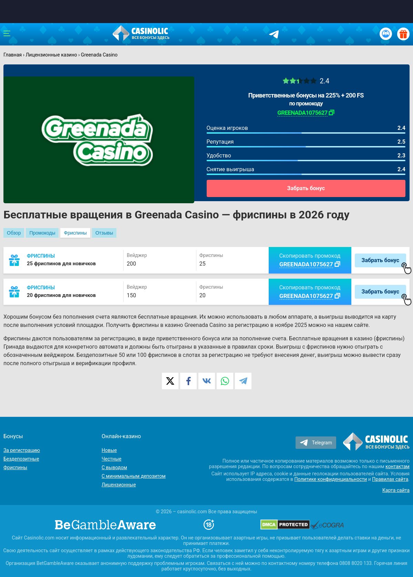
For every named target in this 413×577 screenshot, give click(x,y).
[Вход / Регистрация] (386, 34)
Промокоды (42, 233)
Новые (109, 450)
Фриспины (75, 233)
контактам (397, 466)
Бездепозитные (21, 459)
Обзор (14, 233)
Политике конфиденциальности (331, 479)
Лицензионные (119, 484)
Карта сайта (396, 490)
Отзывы (104, 233)
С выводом (114, 467)
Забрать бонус (306, 188)
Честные (111, 459)
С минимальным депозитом (134, 476)
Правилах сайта (390, 479)
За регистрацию (21, 450)
